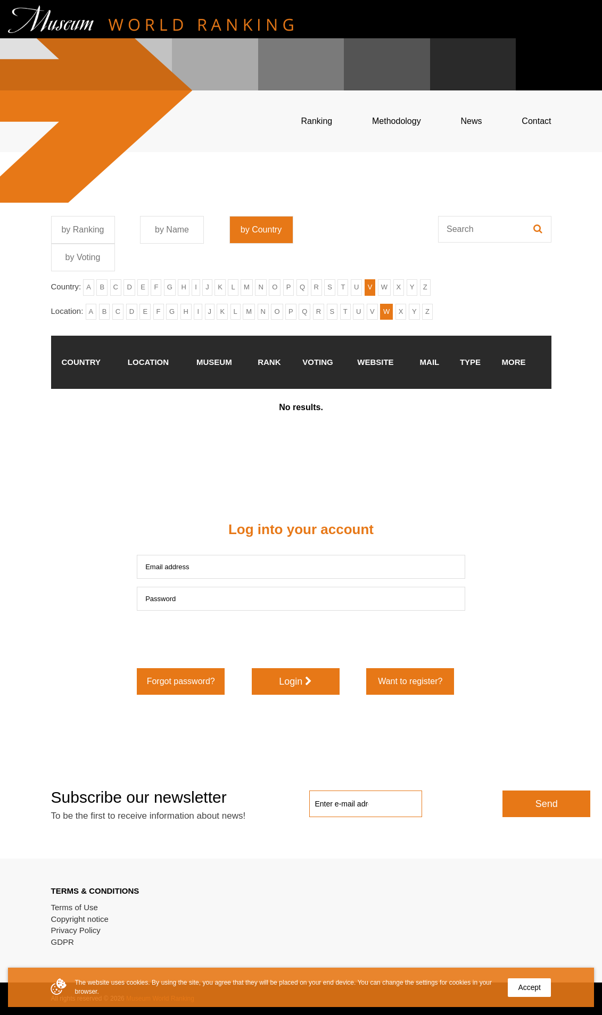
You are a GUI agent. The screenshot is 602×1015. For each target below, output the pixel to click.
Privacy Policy (76, 930)
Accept (529, 987)
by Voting (83, 257)
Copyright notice (80, 919)
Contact (536, 121)
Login (295, 681)
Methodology (396, 121)
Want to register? (410, 681)
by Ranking (82, 229)
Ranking (317, 121)
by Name (172, 229)
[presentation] (218, 639)
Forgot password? (181, 681)
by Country (261, 229)
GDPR (62, 941)
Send (546, 803)
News (471, 121)
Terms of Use (74, 907)
